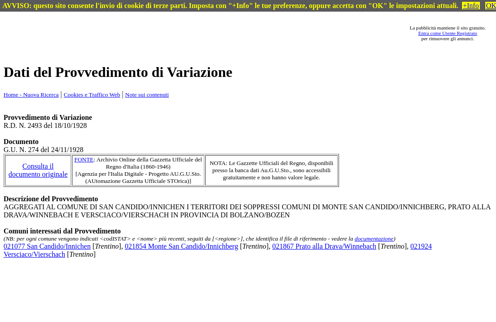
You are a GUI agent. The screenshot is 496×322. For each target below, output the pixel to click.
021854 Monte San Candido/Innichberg (181, 246)
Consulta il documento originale (38, 170)
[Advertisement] (217, 33)
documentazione (374, 238)
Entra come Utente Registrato (447, 33)
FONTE (83, 159)
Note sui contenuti (147, 94)
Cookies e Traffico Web (92, 94)
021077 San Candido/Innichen (47, 246)
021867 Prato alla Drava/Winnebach (324, 246)
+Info (471, 5)
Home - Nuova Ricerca (31, 94)
